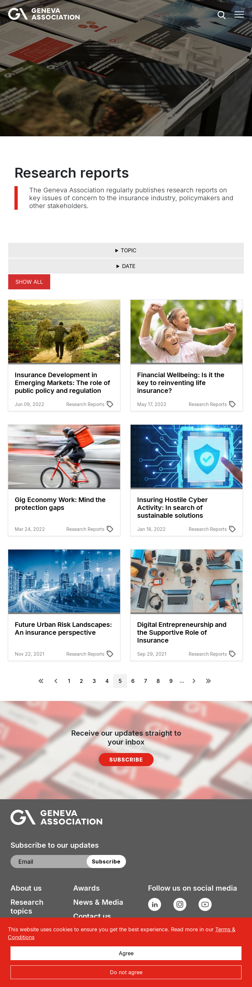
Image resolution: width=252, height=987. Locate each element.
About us (26, 888)
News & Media (98, 902)
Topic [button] (128, 250)
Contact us (92, 916)
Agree (126, 953)
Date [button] (129, 266)
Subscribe (126, 759)
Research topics (26, 906)
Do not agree (126, 972)
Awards (86, 888)
